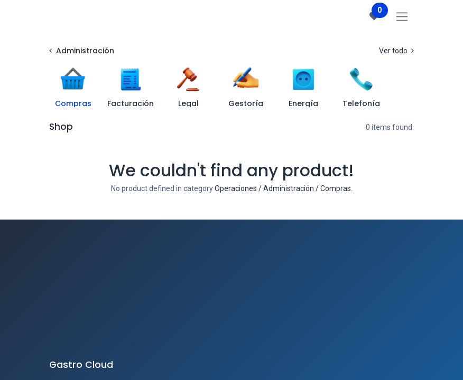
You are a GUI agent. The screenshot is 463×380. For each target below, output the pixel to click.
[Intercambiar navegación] (402, 16)
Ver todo (396, 50)
